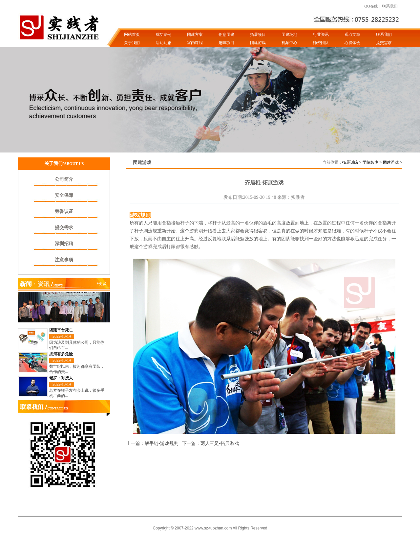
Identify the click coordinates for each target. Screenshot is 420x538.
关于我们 (132, 42)
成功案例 (163, 34)
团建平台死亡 (61, 330)
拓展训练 (350, 162)
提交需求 (384, 42)
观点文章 (352, 34)
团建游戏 (258, 42)
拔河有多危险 (61, 354)
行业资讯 (321, 34)
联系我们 (390, 6)
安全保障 (64, 195)
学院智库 (370, 162)
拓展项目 (258, 34)
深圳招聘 (64, 243)
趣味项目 (226, 42)
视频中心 (289, 42)
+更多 (101, 283)
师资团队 (321, 42)
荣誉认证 (64, 211)
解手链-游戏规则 (161, 443)
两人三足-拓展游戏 (219, 443)
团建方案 (195, 34)
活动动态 (163, 42)
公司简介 (64, 179)
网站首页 (132, 34)
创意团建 (226, 34)
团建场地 (289, 34)
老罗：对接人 (61, 378)
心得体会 (352, 42)
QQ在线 (371, 6)
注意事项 (64, 259)
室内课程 (195, 42)
